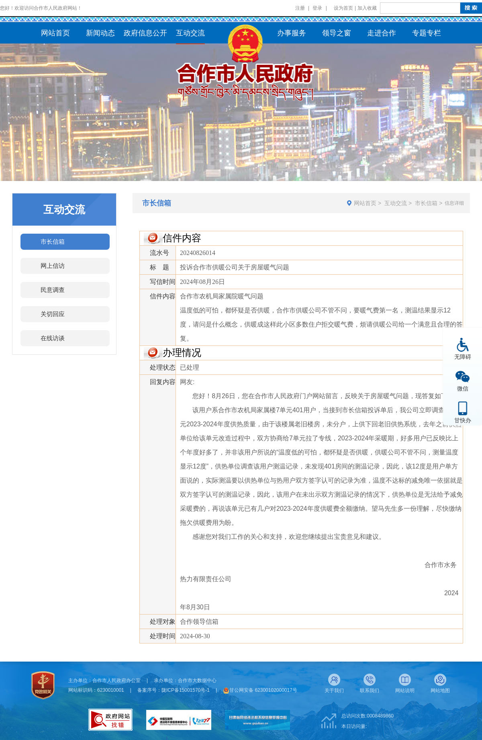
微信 (462, 388)
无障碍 (462, 357)
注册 (300, 8)
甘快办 (462, 420)
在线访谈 (53, 338)
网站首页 (365, 203)
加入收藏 (367, 8)
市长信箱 (53, 241)
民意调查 (53, 289)
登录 (317, 8)
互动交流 (395, 203)
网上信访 (53, 265)
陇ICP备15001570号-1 (185, 690)
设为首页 (343, 8)
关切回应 (53, 313)
